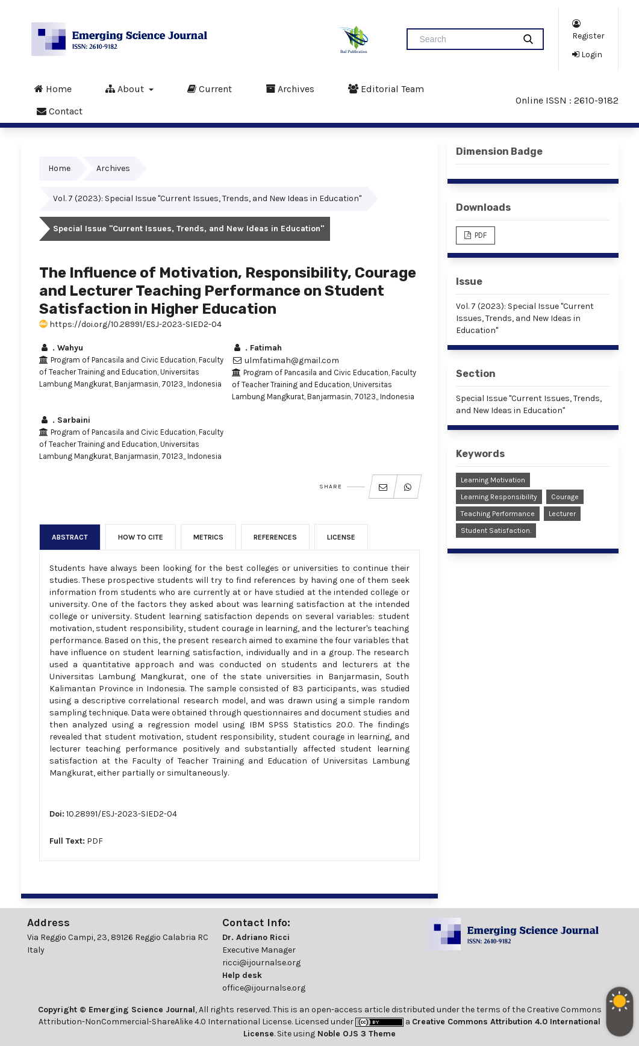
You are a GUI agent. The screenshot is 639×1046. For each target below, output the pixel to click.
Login (587, 54)
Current (209, 88)
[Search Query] (465, 39)
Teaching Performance (498, 513)
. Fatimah (257, 348)
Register (588, 29)
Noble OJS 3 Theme (355, 1034)
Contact (60, 111)
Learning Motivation (493, 480)
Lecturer (562, 513)
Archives (290, 88)
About (125, 88)
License (341, 537)
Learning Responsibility (499, 497)
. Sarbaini (64, 420)
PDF (95, 841)
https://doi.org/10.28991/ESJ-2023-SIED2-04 (130, 324)
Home (53, 88)
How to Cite (140, 537)
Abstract (70, 537)
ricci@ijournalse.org (261, 962)
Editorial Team (386, 88)
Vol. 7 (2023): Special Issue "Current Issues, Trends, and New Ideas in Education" (207, 198)
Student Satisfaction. (496, 530)
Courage (565, 497)
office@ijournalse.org (263, 988)
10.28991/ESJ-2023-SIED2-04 (121, 814)
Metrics (208, 537)
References (275, 537)
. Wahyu (61, 348)
